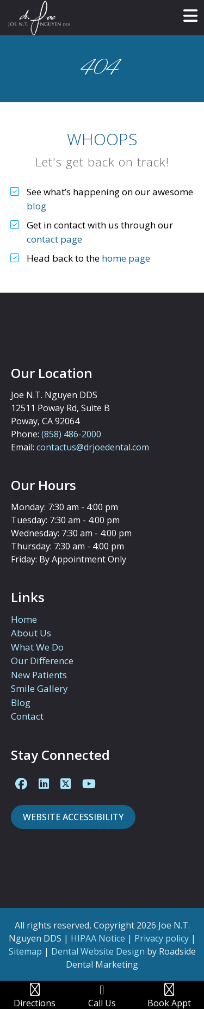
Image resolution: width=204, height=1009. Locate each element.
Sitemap (25, 951)
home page (126, 258)
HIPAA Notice (98, 938)
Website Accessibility (73, 817)
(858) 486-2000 (71, 434)
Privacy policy (161, 938)
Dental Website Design (98, 951)
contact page (54, 239)
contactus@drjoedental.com (92, 447)
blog (36, 206)
